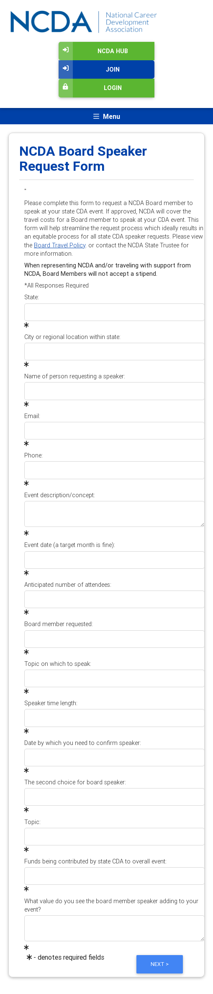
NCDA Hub (93, 51)
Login (90, 88)
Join (89, 69)
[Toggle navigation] (106, 116)
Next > (160, 964)
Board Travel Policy (59, 245)
